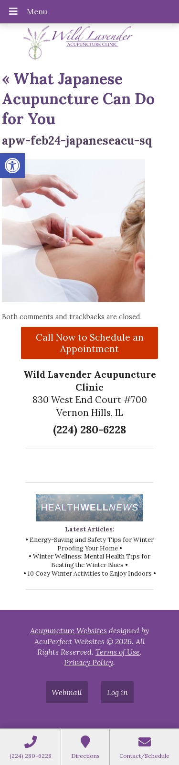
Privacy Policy (88, 662)
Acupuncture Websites (68, 630)
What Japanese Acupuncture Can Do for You (78, 98)
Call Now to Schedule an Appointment (90, 343)
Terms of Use (117, 652)
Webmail (67, 692)
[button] (12, 165)
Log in (117, 692)
